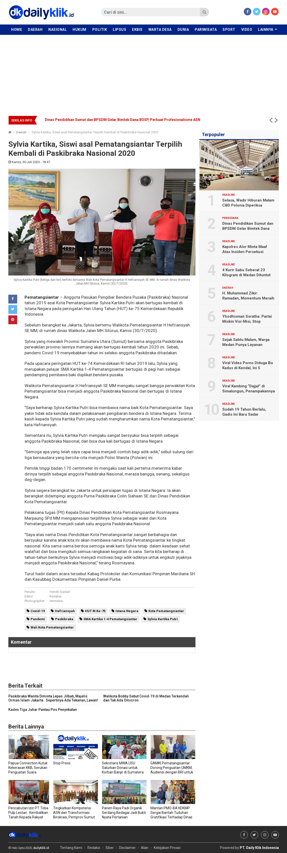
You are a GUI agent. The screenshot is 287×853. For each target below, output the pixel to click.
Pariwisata (206, 30)
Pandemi (38, 619)
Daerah (35, 30)
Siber (109, 848)
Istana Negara (127, 611)
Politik (99, 30)
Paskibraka (64, 619)
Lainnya (265, 30)
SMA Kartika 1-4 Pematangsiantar (110, 619)
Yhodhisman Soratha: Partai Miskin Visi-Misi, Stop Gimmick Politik (247, 321)
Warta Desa (160, 30)
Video (246, 30)
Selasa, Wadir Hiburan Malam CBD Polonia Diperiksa (248, 203)
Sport (229, 30)
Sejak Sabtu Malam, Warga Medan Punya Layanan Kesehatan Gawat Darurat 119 (248, 344)
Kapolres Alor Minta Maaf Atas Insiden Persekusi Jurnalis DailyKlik (244, 251)
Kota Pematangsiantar (166, 611)
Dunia (183, 30)
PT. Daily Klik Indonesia (259, 848)
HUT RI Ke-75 (95, 611)
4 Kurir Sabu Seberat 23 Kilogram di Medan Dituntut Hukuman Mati (246, 275)
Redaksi (55, 596)
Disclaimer (127, 848)
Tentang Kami (71, 848)
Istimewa (56, 601)
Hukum (79, 30)
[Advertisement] (143, 72)
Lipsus (119, 30)
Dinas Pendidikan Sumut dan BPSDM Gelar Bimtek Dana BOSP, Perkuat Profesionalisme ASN (122, 120)
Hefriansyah (65, 611)
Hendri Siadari (60, 592)
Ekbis (137, 30)
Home (16, 30)
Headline (228, 195)
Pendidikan (230, 218)
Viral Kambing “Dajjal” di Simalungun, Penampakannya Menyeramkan (248, 391)
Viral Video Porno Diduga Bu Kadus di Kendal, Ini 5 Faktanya (247, 368)
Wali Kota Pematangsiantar (52, 627)
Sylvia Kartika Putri (162, 619)
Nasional (57, 30)
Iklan (144, 848)
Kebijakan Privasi (167, 848)
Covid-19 (38, 611)
